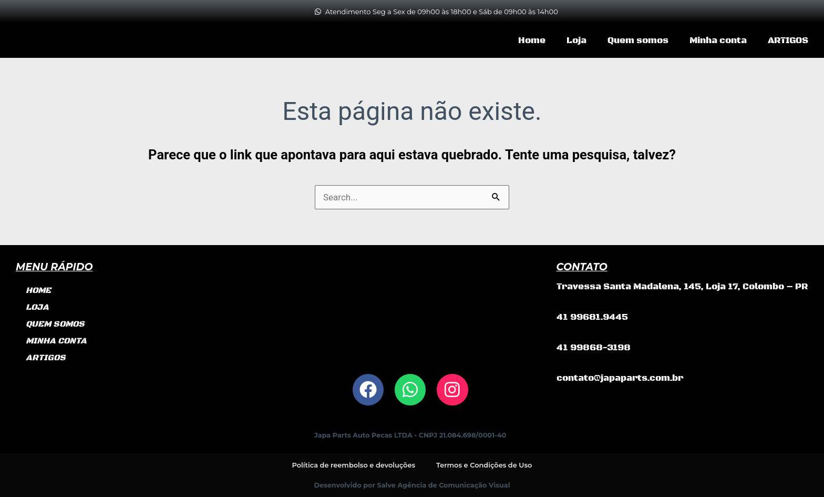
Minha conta (718, 40)
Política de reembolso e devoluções (353, 465)
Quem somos (637, 40)
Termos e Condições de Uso (484, 465)
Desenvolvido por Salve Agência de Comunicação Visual (412, 484)
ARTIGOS (788, 40)
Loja (576, 40)
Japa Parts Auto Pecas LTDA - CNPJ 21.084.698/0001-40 (410, 435)
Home (531, 40)
